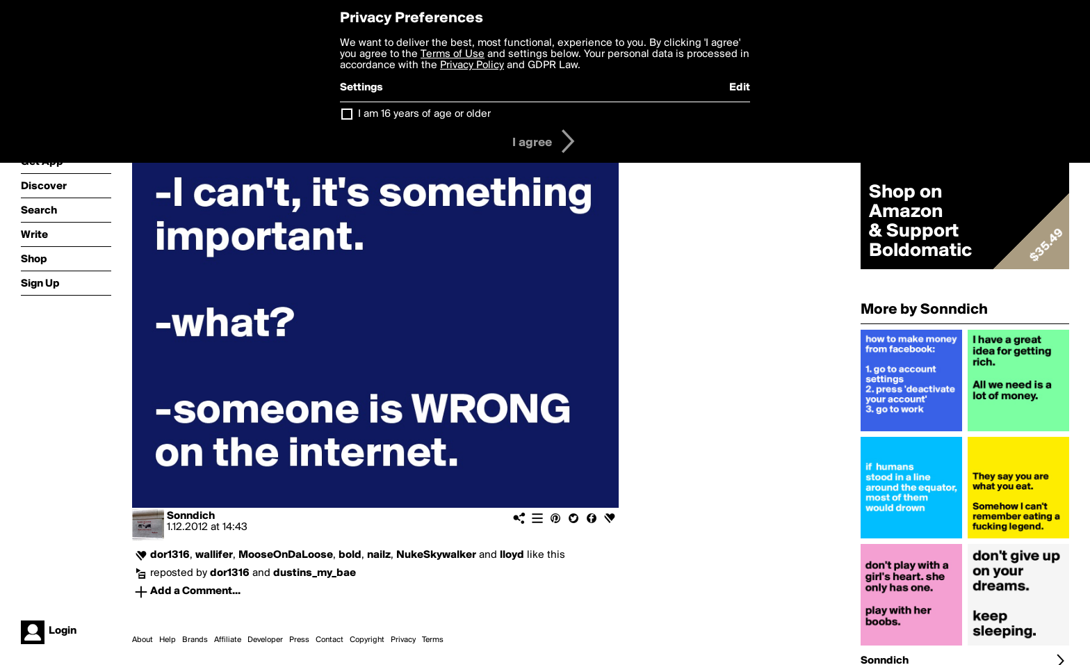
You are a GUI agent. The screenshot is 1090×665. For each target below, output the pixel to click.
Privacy (403, 640)
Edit (739, 87)
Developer (265, 640)
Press (299, 640)
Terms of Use (453, 54)
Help (167, 640)
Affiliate (227, 640)
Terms (433, 640)
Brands (195, 640)
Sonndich (191, 516)
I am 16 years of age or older (424, 114)
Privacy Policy (472, 65)
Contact (329, 640)
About (142, 640)
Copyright (367, 640)
